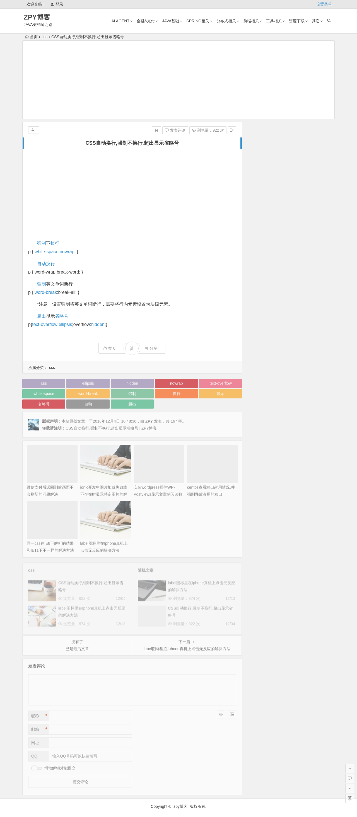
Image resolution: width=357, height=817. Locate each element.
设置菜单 (324, 4)
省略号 (61, 316)
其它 (316, 21)
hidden (98, 324)
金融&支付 (146, 21)
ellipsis (65, 324)
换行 (54, 243)
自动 (41, 263)
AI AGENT (120, 21)
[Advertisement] (178, 80)
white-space (46, 251)
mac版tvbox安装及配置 (300, 194)
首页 (31, 37)
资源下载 (297, 21)
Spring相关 (197, 21)
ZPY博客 (37, 17)
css (44, 37)
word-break (46, 292)
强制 (41, 243)
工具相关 (274, 21)
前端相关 (251, 21)
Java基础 (170, 21)
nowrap (67, 251)
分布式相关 (226, 21)
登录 (56, 4)
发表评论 (175, 130)
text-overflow (44, 324)
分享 (150, 348)
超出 (41, 316)
